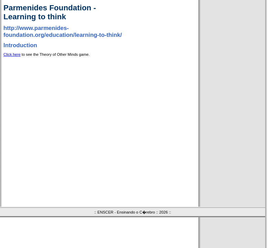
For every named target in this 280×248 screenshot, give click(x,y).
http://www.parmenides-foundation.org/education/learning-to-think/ (62, 31)
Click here (12, 54)
